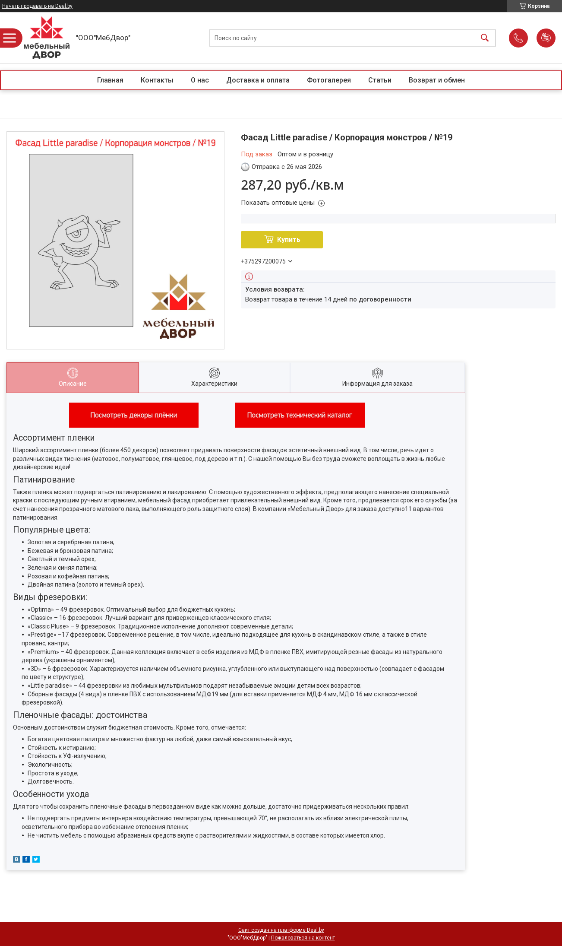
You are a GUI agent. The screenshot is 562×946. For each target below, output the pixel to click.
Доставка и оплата (258, 80)
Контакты (157, 80)
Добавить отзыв (546, 38)
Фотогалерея (329, 80)
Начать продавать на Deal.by (37, 6)
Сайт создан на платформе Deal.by (281, 930)
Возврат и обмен (437, 80)
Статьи (380, 80)
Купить (288, 239)
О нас (200, 80)
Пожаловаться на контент (303, 938)
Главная (110, 80)
